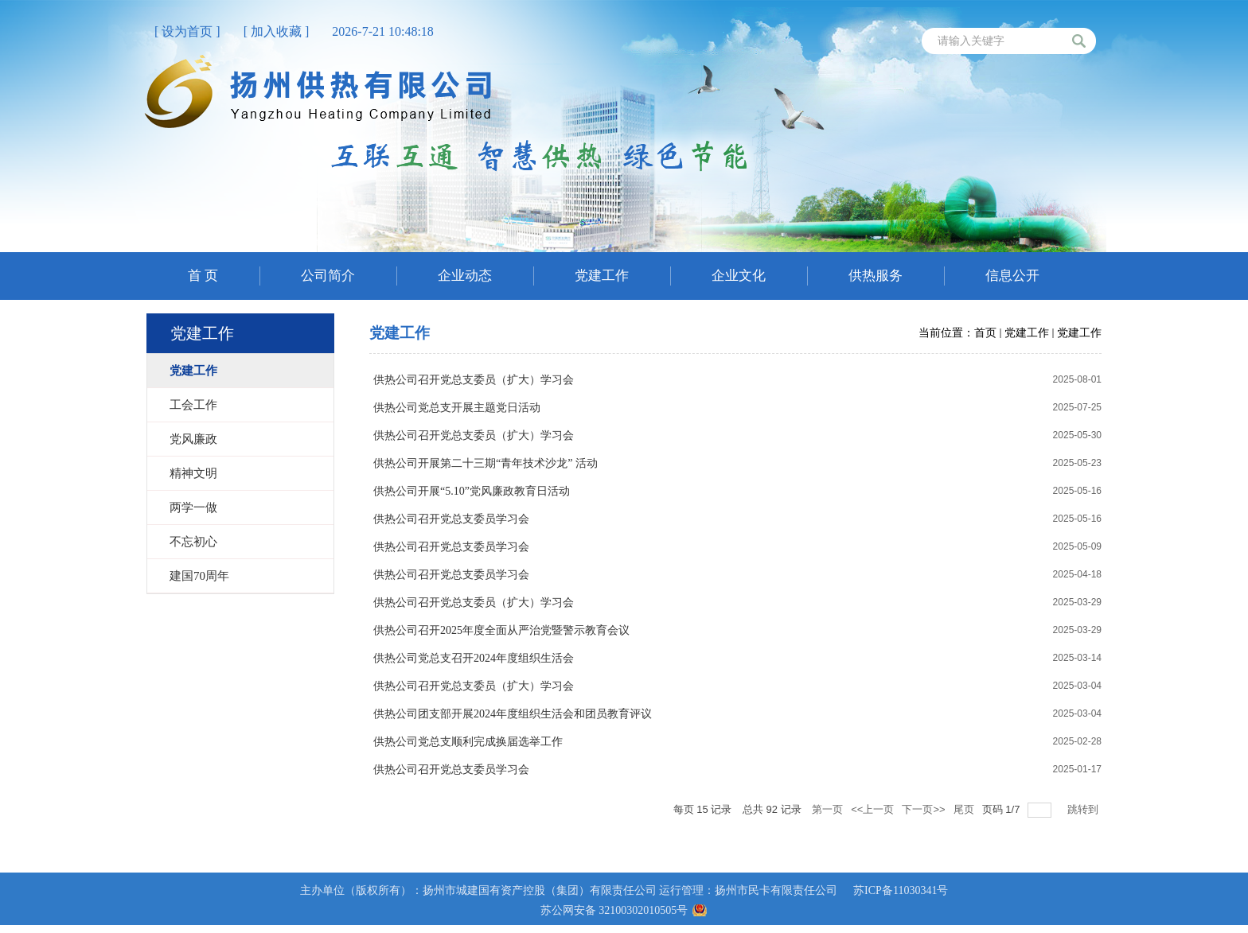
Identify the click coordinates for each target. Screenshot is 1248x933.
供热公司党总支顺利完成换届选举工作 (468, 742)
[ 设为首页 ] (187, 31)
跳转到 (1084, 809)
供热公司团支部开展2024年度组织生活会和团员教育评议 (512, 714)
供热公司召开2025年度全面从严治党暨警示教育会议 (501, 630)
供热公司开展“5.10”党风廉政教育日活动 (471, 491)
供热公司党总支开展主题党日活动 (456, 408)
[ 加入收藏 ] (277, 31)
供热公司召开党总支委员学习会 (451, 519)
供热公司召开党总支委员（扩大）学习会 (473, 380)
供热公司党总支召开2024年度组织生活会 (473, 658)
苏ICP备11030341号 (900, 890)
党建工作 (1026, 333)
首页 (985, 333)
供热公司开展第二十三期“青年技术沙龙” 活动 (485, 463)
